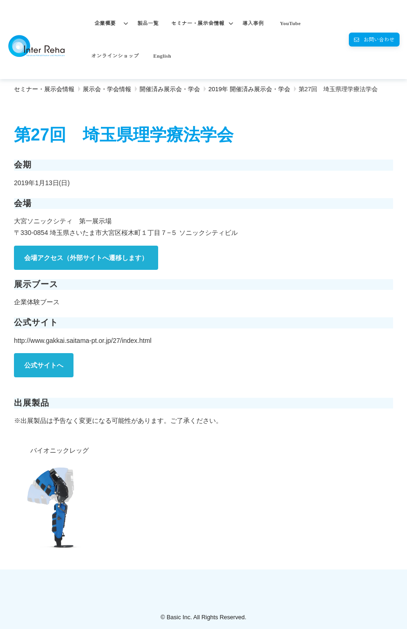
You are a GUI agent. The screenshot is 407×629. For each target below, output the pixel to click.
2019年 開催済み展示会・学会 (249, 89)
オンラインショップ (115, 56)
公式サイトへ (43, 365)
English (162, 56)
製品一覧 (148, 23)
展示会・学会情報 (107, 89)
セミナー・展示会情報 (197, 23)
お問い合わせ (379, 39)
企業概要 (105, 23)
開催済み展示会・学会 (170, 89)
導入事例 (253, 23)
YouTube (290, 23)
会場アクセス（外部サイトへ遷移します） (86, 257)
